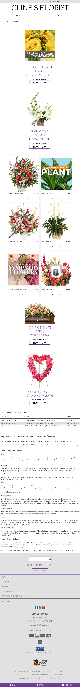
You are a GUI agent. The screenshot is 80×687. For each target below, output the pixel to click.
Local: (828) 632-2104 (40, 624)
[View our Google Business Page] (40, 608)
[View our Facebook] (36, 608)
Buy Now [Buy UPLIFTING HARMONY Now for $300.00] (23, 246)
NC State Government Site (51, 675)
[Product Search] (40, 558)
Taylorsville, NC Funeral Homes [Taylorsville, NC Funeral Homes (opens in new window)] (27, 671)
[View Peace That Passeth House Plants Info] (56, 222)
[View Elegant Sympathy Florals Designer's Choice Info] (40, 45)
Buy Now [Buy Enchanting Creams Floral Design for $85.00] (39, 146)
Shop (20, 15)
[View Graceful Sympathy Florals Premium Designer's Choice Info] (23, 270)
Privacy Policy (25, 678)
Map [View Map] (40, 685)
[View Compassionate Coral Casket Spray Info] (40, 312)
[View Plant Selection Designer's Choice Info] (56, 174)
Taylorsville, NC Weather (28, 675)
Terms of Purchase (40, 678)
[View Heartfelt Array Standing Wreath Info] (40, 370)
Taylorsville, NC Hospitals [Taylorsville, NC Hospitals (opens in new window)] (54, 671)
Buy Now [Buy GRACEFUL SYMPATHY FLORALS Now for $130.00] (23, 294)
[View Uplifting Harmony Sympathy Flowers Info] (23, 222)
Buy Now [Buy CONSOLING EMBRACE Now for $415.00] (56, 294)
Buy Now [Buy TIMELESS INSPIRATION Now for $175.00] (23, 198)
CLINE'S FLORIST (40, 8)
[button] (40, 649)
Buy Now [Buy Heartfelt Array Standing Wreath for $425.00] (39, 403)
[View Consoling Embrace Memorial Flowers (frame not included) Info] (56, 270)
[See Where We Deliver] (40, 571)
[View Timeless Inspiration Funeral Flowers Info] (23, 174)
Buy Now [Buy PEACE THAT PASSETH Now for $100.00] (56, 246)
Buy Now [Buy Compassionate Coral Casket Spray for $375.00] (39, 342)
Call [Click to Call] (13, 685)
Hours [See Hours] (67, 685)
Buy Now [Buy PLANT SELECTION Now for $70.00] (56, 198)
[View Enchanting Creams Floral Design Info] (40, 110)
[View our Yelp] (43, 608)
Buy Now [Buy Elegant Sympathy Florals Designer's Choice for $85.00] (39, 82)
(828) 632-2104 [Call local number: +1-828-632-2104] (58, 2)
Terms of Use (55, 678)
